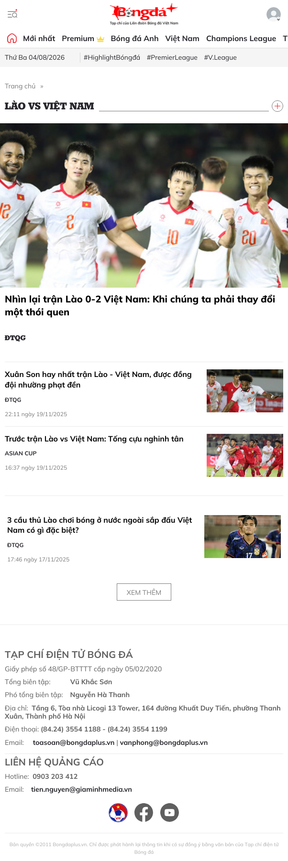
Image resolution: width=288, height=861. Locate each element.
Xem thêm (144, 592)
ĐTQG (15, 337)
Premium (83, 38)
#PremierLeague (172, 57)
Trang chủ (20, 86)
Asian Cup (21, 453)
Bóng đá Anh (135, 38)
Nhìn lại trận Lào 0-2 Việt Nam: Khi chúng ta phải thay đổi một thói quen (140, 305)
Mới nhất (39, 38)
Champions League (241, 38)
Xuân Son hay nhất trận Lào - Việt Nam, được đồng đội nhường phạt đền (98, 379)
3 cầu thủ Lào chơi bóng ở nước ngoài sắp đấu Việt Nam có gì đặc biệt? (99, 525)
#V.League (220, 57)
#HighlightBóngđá (112, 57)
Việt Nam (182, 38)
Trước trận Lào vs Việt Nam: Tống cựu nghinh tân (94, 438)
